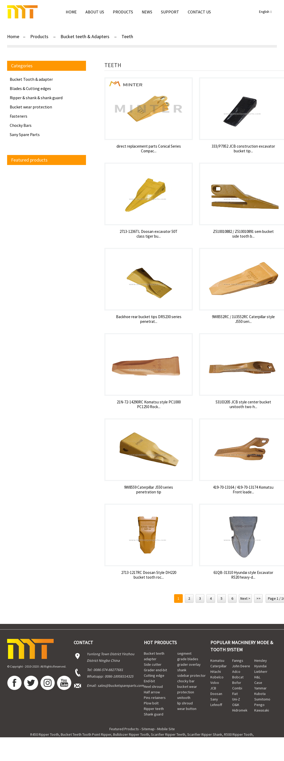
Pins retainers (155, 697)
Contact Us (199, 11)
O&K (235, 704)
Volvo (214, 682)
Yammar (260, 688)
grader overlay (189, 664)
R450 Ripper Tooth (44, 734)
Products (123, 11)
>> (258, 598)
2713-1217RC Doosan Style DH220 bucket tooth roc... (148, 575)
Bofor (236, 682)
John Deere (241, 666)
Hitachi (215, 671)
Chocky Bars (21, 125)
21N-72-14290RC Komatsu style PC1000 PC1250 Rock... (149, 404)
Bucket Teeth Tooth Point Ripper (86, 734)
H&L (257, 677)
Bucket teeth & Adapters (84, 36)
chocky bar (186, 681)
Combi (237, 688)
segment (184, 653)
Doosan (216, 693)
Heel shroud (153, 686)
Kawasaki (261, 710)
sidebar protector (191, 675)
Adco (236, 671)
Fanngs (237, 660)
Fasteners (18, 116)
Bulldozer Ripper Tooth (131, 734)
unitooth (183, 697)
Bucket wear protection (31, 106)
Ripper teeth (154, 708)
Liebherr (260, 671)
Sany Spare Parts (25, 134)
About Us (94, 11)
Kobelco (217, 677)
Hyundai (260, 666)
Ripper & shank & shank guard (36, 97)
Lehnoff (216, 704)
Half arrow (152, 692)
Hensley (260, 660)
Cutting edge (154, 675)
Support (170, 11)
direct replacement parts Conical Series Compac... (148, 148)
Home (71, 11)
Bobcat (238, 677)
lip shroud (185, 703)
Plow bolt (151, 703)
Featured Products (124, 729)
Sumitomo (262, 699)
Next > (245, 598)
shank (181, 670)
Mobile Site (166, 729)
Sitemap (148, 729)
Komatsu (217, 660)
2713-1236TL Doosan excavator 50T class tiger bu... (149, 234)
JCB (213, 688)
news (147, 11)
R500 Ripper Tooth (238, 734)
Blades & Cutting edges (30, 88)
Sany (214, 699)
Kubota (260, 693)
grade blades (187, 659)
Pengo (259, 704)
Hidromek (239, 710)
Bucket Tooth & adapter (31, 79)
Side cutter (152, 664)
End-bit (149, 681)
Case (258, 682)
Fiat (235, 693)
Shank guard (153, 714)
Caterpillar (218, 666)
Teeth (127, 36)
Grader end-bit (155, 670)
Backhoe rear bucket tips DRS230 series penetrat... (148, 319)
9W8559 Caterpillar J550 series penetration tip (148, 489)
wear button (186, 708)
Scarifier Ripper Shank (204, 734)
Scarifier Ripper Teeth (168, 734)
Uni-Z (236, 699)
